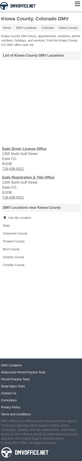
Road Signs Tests (13, 386)
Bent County (11, 249)
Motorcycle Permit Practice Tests (23, 372)
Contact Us (8, 393)
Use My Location (17, 217)
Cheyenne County (15, 233)
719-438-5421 (13, 169)
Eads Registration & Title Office (28, 177)
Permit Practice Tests (15, 379)
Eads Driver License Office (24, 149)
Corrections (9, 400)
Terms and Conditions (16, 414)
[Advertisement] (41, 103)
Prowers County (14, 241)
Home (7, 28)
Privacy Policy (10, 407)
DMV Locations (11, 365)
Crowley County (13, 265)
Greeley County (13, 257)
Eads (6, 225)
